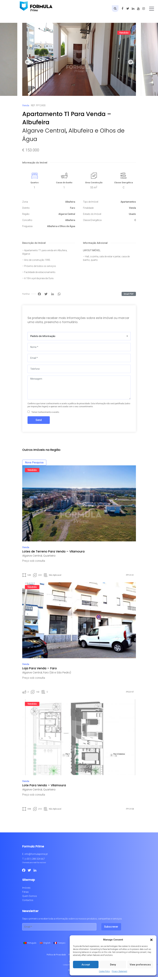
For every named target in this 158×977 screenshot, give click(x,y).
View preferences (140, 964)
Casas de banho (64, 182)
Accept (86, 964)
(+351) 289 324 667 (35, 859)
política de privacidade (79, 403)
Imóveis (26, 887)
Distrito (26, 208)
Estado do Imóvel (92, 214)
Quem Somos (29, 896)
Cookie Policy (104, 971)
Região (25, 214)
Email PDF (129, 294)
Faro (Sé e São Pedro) (57, 672)
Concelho (27, 220)
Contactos (27, 900)
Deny (113, 964)
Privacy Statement (119, 971)
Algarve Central (44, 131)
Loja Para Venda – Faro (39, 668)
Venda (25, 105)
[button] (151, 939)
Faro (72, 208)
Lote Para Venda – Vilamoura (44, 785)
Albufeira (70, 201)
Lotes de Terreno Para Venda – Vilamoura (53, 551)
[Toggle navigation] (151, 9)
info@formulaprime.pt (36, 854)
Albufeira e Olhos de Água (61, 226)
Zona (25, 201)
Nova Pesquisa (34, 462)
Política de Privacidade (56, 955)
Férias (25, 892)
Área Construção (94, 182)
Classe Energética (123, 182)
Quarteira (49, 556)
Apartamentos (128, 201)
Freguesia (27, 226)
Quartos (34, 182)
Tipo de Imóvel (90, 201)
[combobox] (79, 336)
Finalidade (88, 208)
